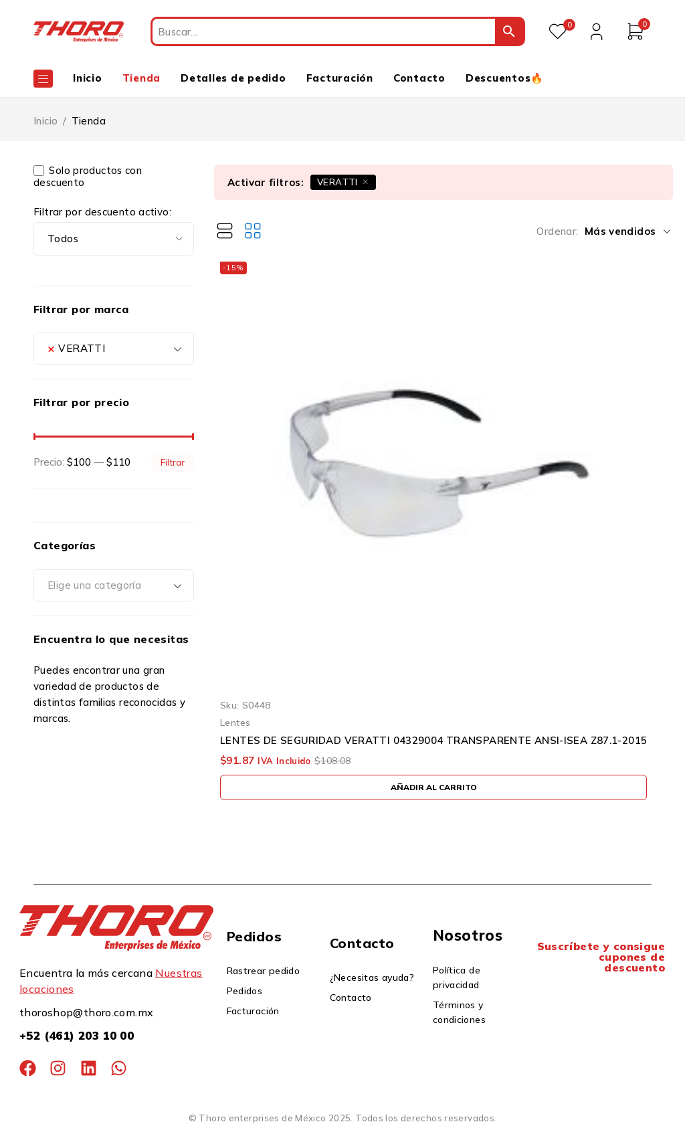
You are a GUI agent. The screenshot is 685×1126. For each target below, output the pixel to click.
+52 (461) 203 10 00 (76, 1035)
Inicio (45, 120)
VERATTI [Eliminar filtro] (337, 181)
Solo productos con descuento (87, 177)
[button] (433, 787)
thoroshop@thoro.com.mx (86, 1012)
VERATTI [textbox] (76, 349)
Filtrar (173, 462)
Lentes (235, 722)
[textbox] (113, 585)
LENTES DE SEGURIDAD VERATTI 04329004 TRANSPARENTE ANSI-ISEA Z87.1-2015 (433, 741)
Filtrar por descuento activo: (102, 212)
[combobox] (113, 349)
